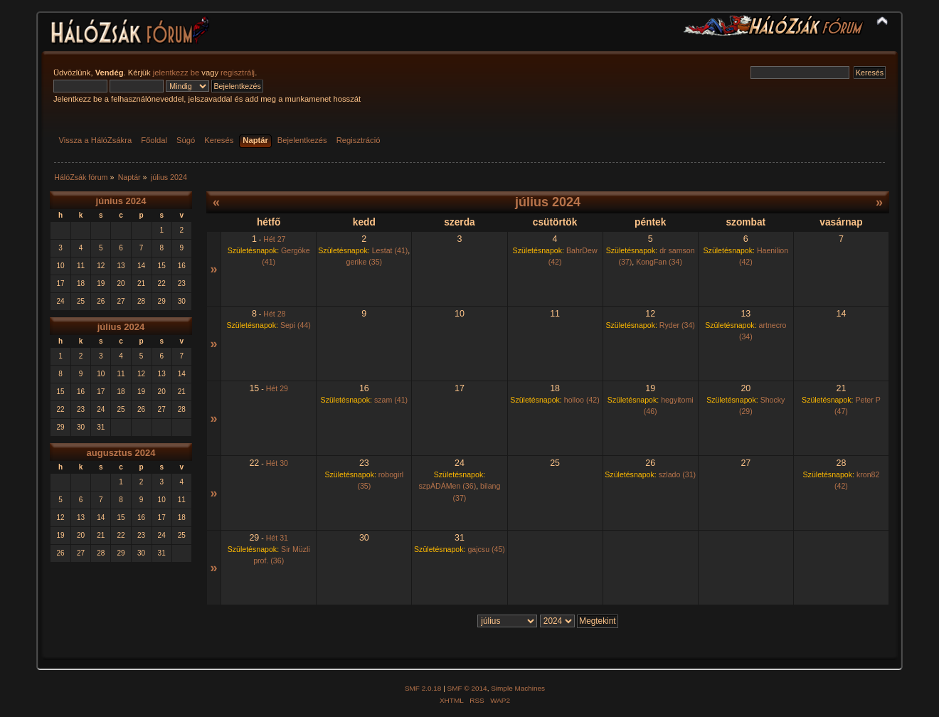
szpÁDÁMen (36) (448, 486)
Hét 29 (277, 388)
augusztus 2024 (121, 452)
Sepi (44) (295, 325)
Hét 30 (277, 463)
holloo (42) (582, 399)
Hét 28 (274, 313)
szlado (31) (677, 474)
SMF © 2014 (467, 688)
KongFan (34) (659, 261)
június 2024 (121, 201)
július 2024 (120, 327)
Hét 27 (274, 239)
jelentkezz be (176, 72)
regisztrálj (238, 72)
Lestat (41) (390, 250)
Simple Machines (518, 688)
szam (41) (391, 399)
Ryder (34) (677, 325)
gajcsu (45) (485, 549)
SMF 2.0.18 (423, 688)
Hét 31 (277, 537)
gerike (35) (364, 261)
